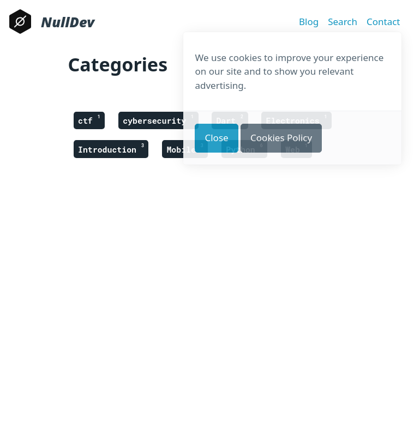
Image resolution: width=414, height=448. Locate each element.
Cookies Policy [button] (281, 137)
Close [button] (216, 137)
